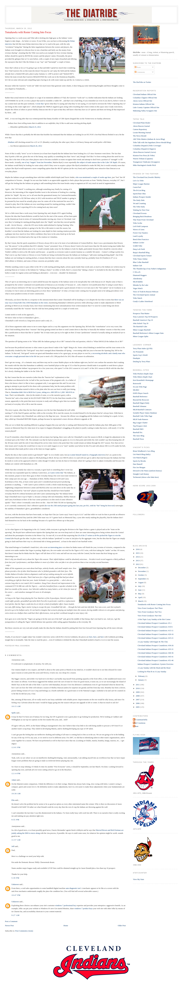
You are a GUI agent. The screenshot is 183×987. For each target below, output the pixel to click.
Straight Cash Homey (141, 474)
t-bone (136, 726)
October (141, 575)
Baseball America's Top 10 (143, 320)
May (140, 594)
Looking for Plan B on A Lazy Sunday (152, 671)
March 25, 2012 (35, 127)
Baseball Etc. (138, 432)
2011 (138, 685)
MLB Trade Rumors (140, 419)
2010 (138, 688)
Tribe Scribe (137, 223)
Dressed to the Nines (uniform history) (147, 471)
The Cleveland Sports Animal (144, 295)
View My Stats (138, 879)
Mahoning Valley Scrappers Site (145, 111)
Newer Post (9, 925)
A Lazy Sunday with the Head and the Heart (154, 668)
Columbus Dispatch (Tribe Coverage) (147, 145)
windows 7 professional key (65, 905)
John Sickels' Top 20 (140, 323)
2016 (138, 549)
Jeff (12, 846)
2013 (138, 560)
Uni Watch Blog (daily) (141, 454)
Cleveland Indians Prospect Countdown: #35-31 (156, 649)
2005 (138, 707)
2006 (138, 703)
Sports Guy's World (140, 355)
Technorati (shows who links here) (146, 477)
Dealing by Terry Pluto (141, 361)
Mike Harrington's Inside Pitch (144, 165)
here (90, 637)
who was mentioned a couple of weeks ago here (93, 177)
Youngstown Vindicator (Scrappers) (146, 162)
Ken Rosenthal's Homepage (143, 380)
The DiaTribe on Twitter (142, 82)
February (141, 676)
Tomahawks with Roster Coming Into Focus (28, 32)
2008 (138, 696)
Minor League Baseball (141, 330)
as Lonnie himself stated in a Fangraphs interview (86, 455)
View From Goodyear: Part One (149, 616)
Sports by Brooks (139, 461)
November (142, 571)
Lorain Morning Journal (142, 132)
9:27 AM (15, 915)
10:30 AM (16, 793)
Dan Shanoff (137, 464)
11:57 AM (16, 840)
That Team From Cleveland (143, 220)
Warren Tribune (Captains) (143, 159)
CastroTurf (137, 187)
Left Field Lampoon (140, 226)
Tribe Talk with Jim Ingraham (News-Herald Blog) (152, 142)
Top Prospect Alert (140, 426)
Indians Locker (138, 242)
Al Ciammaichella (140, 720)
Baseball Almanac (139, 406)
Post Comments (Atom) (24, 931)
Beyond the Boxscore (141, 400)
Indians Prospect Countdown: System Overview (156, 664)
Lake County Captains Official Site (146, 107)
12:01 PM (15, 747)
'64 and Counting (139, 203)
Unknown (15, 884)
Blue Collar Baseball (140, 262)
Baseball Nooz (138, 439)
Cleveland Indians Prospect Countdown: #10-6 (155, 627)
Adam (13, 780)
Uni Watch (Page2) (140, 458)
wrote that (40, 104)
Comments (140, 72)
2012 (138, 564)
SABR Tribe (137, 246)
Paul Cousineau (139, 723)
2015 (138, 553)
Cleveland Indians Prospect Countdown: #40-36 (156, 653)
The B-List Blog (139, 190)
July (140, 586)
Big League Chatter (140, 423)
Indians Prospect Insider (142, 197)
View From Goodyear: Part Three (150, 608)
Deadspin (136, 358)
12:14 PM (15, 773)
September (142, 579)
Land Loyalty (138, 236)
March (140, 601)
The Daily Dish (138, 200)
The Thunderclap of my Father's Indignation (149, 269)
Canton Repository (140, 129)
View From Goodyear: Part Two (150, 612)
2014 (138, 557)
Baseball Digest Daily (141, 403)
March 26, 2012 (36, 146)
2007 (138, 699)
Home (65, 925)
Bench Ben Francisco (141, 239)
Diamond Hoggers (140, 275)
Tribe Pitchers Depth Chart (143, 374)
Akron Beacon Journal (141, 126)
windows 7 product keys (83, 908)
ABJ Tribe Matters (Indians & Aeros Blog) (149, 139)
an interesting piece (55, 547)
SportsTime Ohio (139, 194)
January (141, 680)
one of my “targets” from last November (37, 162)
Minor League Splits (140, 336)
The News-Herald (139, 136)
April (140, 597)
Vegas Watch (138, 288)
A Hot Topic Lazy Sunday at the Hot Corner (154, 619)
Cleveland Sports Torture (142, 256)
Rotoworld (137, 383)
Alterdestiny (137, 278)
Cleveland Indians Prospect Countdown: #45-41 (156, 657)
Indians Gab (137, 265)
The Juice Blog (138, 436)
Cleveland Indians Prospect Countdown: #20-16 (156, 634)
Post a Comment (11, 921)
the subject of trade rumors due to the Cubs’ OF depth (97, 162)
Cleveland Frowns (140, 213)
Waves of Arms (138, 229)
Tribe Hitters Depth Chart (142, 377)
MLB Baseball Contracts (142, 409)
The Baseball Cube (140, 326)
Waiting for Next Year (141, 210)
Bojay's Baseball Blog (141, 252)
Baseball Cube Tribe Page (142, 416)
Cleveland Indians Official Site (144, 94)
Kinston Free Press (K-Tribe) (144, 155)
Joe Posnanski (138, 352)
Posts (138, 67)
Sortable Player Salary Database (145, 413)
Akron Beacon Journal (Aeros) (144, 152)
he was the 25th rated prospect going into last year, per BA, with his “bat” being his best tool (79, 505)
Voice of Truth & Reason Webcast (145, 292)
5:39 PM (15, 878)
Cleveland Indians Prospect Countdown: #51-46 (156, 660)
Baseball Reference (140, 396)
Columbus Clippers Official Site (145, 98)
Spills (13, 713)
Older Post (122, 925)
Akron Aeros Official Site (142, 101)
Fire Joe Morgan (139, 467)
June (140, 590)
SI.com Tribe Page (140, 387)
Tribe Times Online (140, 259)
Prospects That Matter (141, 313)
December (142, 567)
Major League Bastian (141, 184)
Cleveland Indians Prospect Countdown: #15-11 (155, 630)
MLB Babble (138, 282)
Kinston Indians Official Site (143, 104)
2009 (138, 692)
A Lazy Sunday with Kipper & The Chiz (153, 642)
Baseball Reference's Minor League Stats (148, 333)
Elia (12, 800)
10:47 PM (15, 895)
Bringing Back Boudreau (142, 216)
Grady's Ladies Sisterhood (143, 301)
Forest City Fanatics (140, 233)
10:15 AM (16, 706)
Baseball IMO (138, 429)
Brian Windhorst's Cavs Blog (144, 451)
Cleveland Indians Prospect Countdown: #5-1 (155, 623)
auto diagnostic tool (73, 888)
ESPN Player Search (140, 393)
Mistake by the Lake (140, 285)
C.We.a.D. (137, 272)
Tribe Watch (137, 298)
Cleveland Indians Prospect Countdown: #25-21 (156, 638)
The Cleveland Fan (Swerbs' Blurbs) (146, 177)
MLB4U (136, 390)
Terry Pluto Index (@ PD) (142, 348)
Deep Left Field (139, 249)
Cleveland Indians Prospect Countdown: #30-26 (156, 645)
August (141, 582)
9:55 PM (15, 820)
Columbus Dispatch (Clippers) (144, 149)
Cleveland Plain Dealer (141, 123)
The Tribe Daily (139, 207)
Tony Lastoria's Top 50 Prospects (145, 317)
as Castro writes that (55, 473)
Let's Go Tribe (138, 180)
